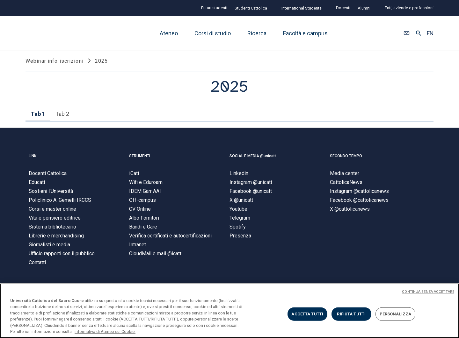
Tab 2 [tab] (62, 116)
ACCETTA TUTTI (307, 314)
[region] (229, 310)
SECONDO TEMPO (346, 158)
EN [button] (430, 33)
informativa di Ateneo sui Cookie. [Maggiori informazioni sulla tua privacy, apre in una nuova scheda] (105, 331)
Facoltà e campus (305, 33)
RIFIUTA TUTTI (351, 314)
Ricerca (256, 33)
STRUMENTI (139, 158)
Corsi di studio (212, 33)
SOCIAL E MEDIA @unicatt (252, 158)
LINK (32, 158)
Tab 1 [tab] (38, 116)
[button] (406, 33)
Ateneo (169, 33)
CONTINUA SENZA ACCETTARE (428, 292)
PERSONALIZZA (396, 314)
